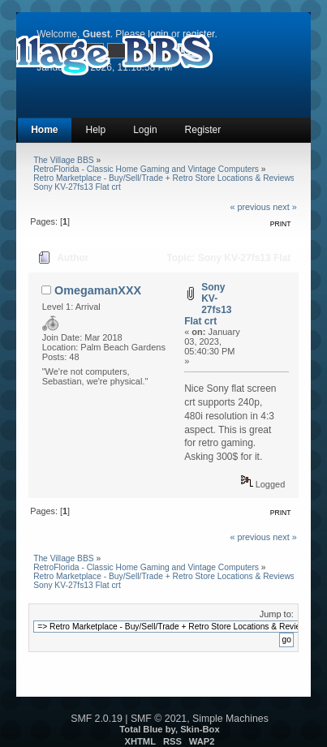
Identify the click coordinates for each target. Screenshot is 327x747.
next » (284, 207)
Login (145, 129)
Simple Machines (230, 718)
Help (96, 129)
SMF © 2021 (159, 718)
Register (203, 129)
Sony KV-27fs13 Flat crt (207, 304)
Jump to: (277, 614)
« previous (250, 207)
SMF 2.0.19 (97, 718)
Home (44, 129)
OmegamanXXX (97, 290)
